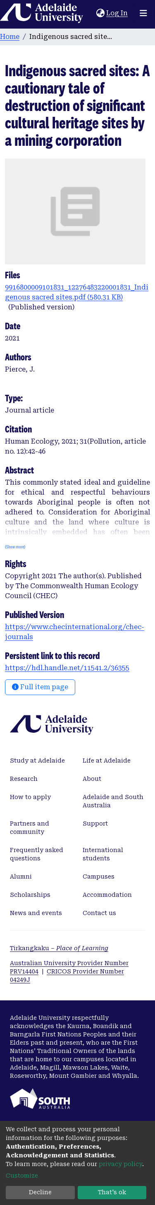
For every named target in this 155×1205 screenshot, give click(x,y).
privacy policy (120, 1164)
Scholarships (30, 894)
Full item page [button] (40, 687)
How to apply (30, 797)
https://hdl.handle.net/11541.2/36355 (67, 668)
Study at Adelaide (37, 760)
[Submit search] (90, 13)
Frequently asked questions (36, 854)
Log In (117, 13)
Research (24, 778)
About (92, 778)
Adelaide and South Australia (113, 801)
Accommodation (107, 894)
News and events (36, 913)
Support (95, 823)
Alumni (21, 876)
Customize (22, 1175)
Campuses (98, 876)
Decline (40, 1192)
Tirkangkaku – (59, 948)
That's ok (112, 1192)
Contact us (99, 913)
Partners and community (29, 827)
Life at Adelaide (107, 760)
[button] (100, 13)
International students (103, 854)
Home (9, 37)
